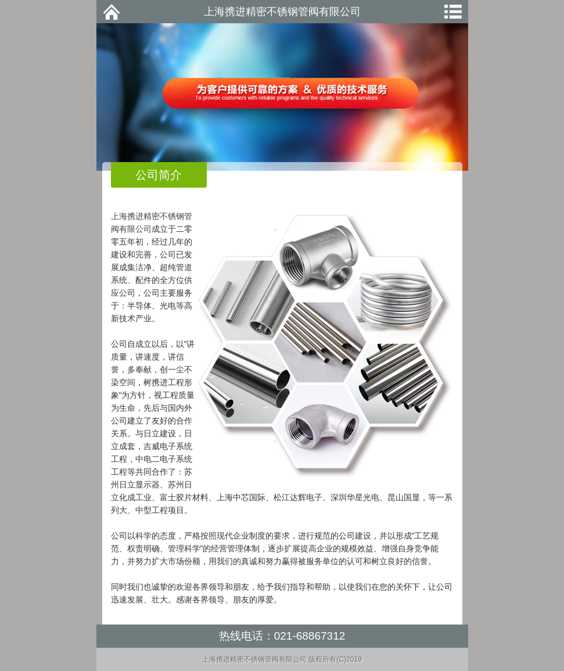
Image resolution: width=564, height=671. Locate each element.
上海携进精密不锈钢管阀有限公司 (282, 11)
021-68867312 (310, 636)
